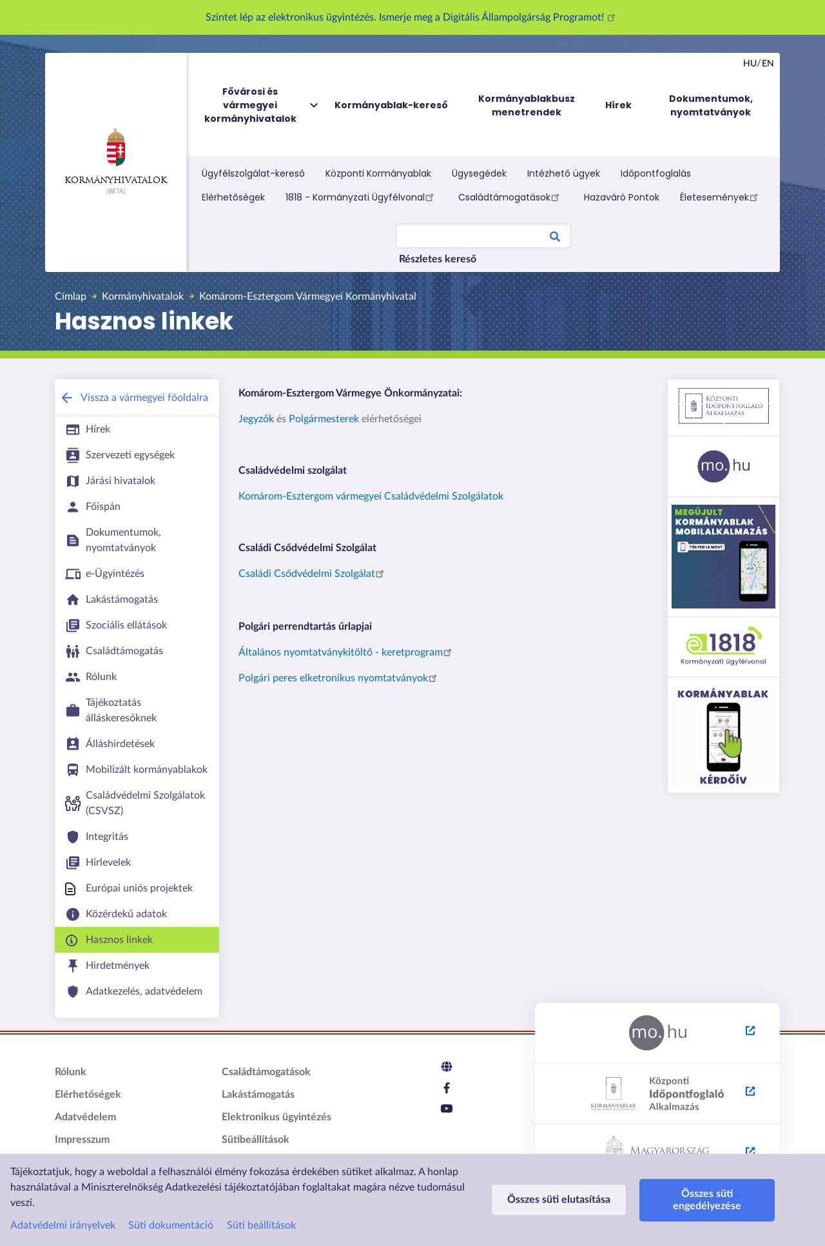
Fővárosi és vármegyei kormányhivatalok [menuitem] (262, 105)
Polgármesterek (324, 419)
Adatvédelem (85, 1117)
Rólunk (70, 1072)
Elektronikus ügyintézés (276, 1117)
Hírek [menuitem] (618, 105)
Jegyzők (256, 419)
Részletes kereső (437, 259)
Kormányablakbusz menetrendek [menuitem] (526, 105)
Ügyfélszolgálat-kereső (253, 173)
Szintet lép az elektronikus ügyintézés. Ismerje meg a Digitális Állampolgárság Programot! (412, 17)
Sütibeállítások (255, 1139)
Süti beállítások (261, 1225)
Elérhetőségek (233, 197)
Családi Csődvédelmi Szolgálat (313, 574)
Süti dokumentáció (170, 1225)
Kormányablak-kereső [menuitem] (391, 105)
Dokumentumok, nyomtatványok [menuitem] (711, 105)
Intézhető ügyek (563, 173)
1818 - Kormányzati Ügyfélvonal (362, 197)
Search (555, 238)
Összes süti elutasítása (558, 1199)
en (768, 63)
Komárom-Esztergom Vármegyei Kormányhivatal (307, 296)
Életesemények (721, 197)
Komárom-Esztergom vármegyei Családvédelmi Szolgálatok (370, 496)
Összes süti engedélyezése (707, 1200)
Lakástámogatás (258, 1094)
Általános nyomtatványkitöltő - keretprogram (347, 652)
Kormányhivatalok (115, 156)
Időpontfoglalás (656, 173)
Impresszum (82, 1139)
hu (750, 63)
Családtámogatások (510, 197)
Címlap (70, 296)
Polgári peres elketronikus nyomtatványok (339, 678)
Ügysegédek (479, 173)
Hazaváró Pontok (621, 197)
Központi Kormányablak (378, 173)
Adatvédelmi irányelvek (62, 1225)
